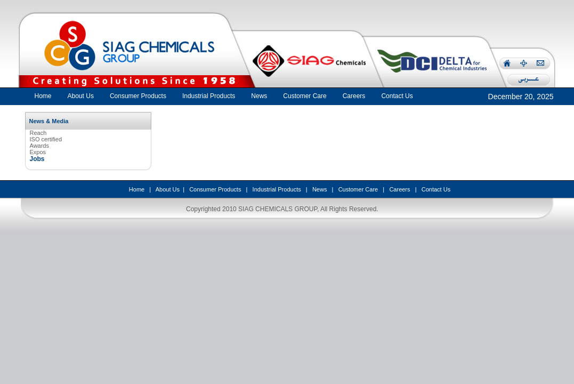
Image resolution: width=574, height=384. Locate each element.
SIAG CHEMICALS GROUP (277, 209)
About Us (168, 189)
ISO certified (46, 139)
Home (43, 96)
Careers (399, 189)
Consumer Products (215, 189)
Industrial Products (277, 189)
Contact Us (436, 189)
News (319, 189)
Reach (38, 133)
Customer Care (358, 189)
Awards (39, 145)
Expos (38, 152)
